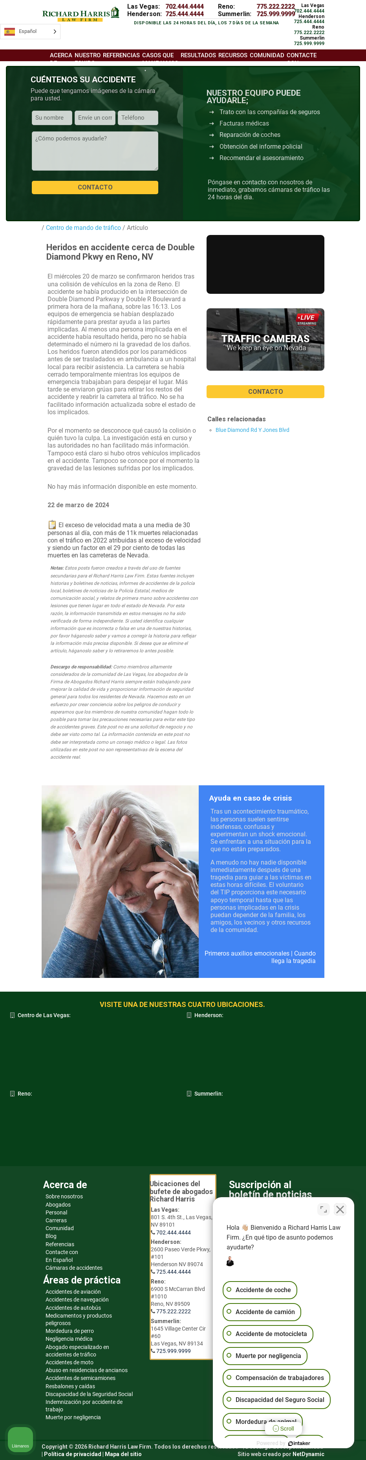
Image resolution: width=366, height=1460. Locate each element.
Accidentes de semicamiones (80, 1378)
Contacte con (302, 59)
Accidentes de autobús (73, 1308)
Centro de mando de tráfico (82, 227)
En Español (59, 1260)
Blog (51, 1236)
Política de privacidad (72, 1454)
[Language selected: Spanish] (30, 31)
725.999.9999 (275, 14)
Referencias (60, 1244)
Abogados (58, 1204)
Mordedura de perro (70, 1331)
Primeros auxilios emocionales (247, 953)
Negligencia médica (69, 1339)
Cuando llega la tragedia (293, 957)
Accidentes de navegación (77, 1299)
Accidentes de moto (69, 1362)
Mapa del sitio (123, 1454)
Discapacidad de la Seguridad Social (89, 1394)
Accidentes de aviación (73, 1292)
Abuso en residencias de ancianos (87, 1370)
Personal (56, 1212)
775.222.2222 (275, 6)
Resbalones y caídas (70, 1386)
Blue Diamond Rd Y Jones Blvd (252, 430)
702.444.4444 (184, 6)
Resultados (198, 55)
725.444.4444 (184, 14)
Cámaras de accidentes (74, 1268)
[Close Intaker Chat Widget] (340, 1209)
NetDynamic (308, 1454)
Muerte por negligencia (73, 1417)
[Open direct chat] (323, 1209)
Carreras (56, 1220)
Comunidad (60, 1228)
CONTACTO (265, 391)
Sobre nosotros (64, 1196)
